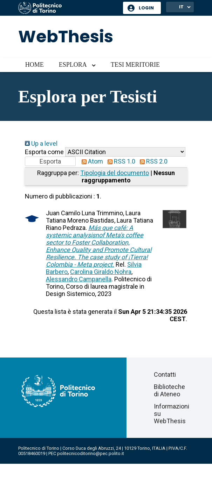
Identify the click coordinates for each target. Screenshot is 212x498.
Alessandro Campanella (78, 279)
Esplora (73, 64)
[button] (50, 161)
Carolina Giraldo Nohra (100, 271)
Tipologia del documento (114, 172)
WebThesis (65, 36)
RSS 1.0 (119, 161)
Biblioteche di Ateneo (169, 390)
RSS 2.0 (152, 161)
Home (34, 64)
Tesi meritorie (135, 64)
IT (181, 7)
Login (146, 8)
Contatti (165, 374)
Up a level (41, 143)
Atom (90, 161)
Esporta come (44, 152)
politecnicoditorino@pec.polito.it (90, 453)
